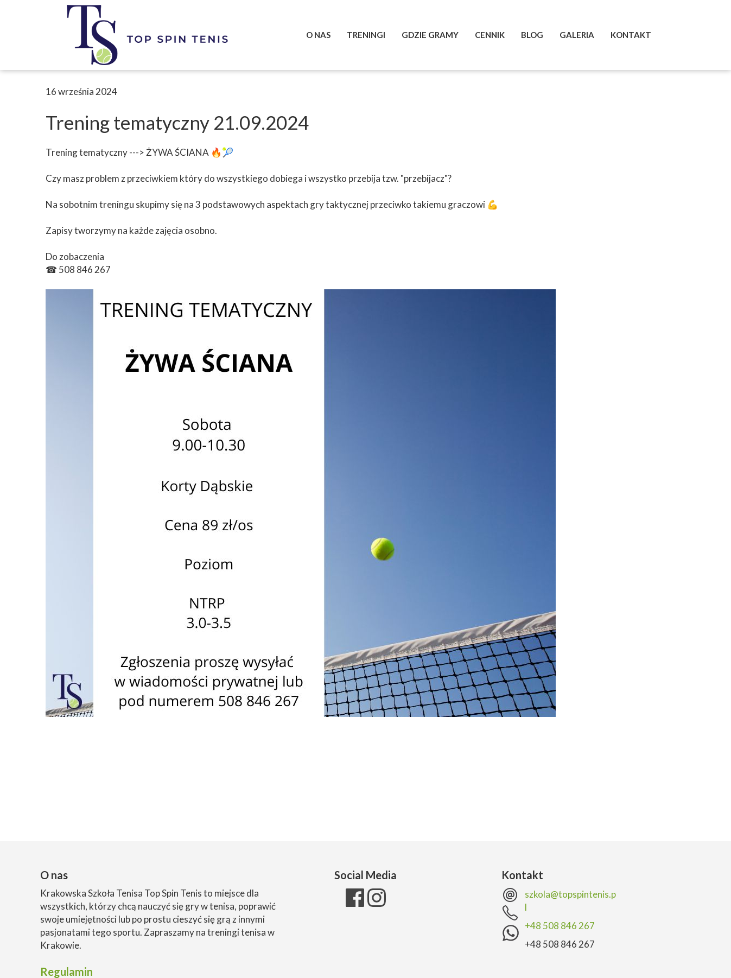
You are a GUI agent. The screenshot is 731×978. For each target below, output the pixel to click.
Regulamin (66, 971)
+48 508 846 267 (560, 925)
